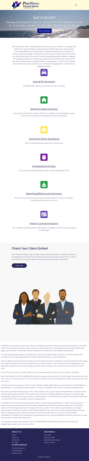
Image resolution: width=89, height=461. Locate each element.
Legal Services (17, 453)
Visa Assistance (17, 450)
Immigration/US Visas (44, 166)
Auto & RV (47, 435)
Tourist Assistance (18, 448)
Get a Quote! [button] (44, 30)
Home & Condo (49, 437)
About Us (15, 437)
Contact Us (15, 440)
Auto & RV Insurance (44, 81)
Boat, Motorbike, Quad (52, 440)
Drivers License (49, 442)
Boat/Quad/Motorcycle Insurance (44, 193)
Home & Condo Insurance (44, 108)
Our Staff (15, 442)
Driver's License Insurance (44, 223)
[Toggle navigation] (75, 5)
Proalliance (47, 457)
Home (14, 435)
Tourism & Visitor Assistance (44, 138)
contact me (41, 66)
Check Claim (19, 265)
